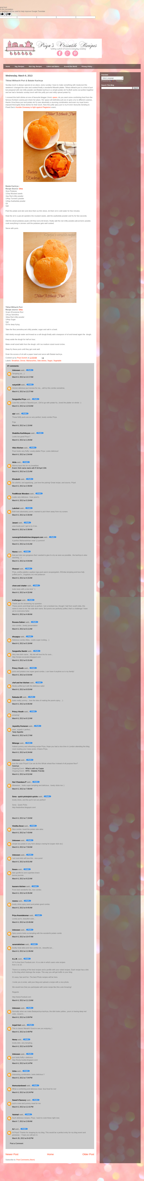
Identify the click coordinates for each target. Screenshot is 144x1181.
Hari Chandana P (19, 782)
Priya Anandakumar (20, 915)
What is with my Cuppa (34, 768)
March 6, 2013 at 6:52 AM (22, 774)
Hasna (15, 552)
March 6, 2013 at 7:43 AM (22, 833)
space (55, 97)
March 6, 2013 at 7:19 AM (22, 818)
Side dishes (41, 361)
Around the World (70, 66)
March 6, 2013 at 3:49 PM (22, 1032)
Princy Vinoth (18, 668)
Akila (14, 462)
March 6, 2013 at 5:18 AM (22, 643)
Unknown (16, 370)
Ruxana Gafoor (18, 622)
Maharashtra (31, 361)
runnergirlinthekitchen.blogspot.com (27, 537)
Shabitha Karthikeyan (21, 433)
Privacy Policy (87, 66)
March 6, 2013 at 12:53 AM (22, 406)
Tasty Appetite (17, 732)
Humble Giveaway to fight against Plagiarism (33, 107)
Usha (14, 1071)
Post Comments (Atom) (25, 1160)
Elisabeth (16, 479)
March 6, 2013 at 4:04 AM (22, 561)
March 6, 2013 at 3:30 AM (22, 515)
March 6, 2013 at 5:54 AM (22, 675)
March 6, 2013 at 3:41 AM (22, 544)
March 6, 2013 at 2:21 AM (22, 471)
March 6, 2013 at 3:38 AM (22, 529)
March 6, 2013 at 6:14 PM (22, 1063)
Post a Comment (16, 1143)
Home (8, 66)
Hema (14, 1040)
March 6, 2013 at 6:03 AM (22, 689)
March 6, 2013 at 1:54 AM (22, 454)
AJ (13, 1129)
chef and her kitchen (20, 683)
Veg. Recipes (19, 66)
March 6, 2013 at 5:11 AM (22, 629)
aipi (13, 414)
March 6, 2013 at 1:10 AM (22, 425)
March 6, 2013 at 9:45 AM (22, 908)
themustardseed (19, 1086)
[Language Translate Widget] (112, 78)
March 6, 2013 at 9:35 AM (22, 893)
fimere (15, 869)
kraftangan (16, 600)
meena (15, 901)
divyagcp (16, 637)
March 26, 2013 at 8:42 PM (22, 1138)
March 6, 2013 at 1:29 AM (22, 440)
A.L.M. (15, 959)
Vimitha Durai (18, 826)
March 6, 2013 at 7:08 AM (22, 789)
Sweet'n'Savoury (19, 1100)
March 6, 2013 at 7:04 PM (22, 1078)
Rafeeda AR (17, 697)
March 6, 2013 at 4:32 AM (22, 592)
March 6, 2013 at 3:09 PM (22, 1017)
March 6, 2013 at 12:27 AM (22, 391)
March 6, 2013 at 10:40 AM (22, 922)
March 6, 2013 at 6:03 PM (22, 1046)
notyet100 (16, 385)
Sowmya (15, 766)
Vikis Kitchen (17, 448)
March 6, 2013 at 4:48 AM (22, 614)
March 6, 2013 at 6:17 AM (22, 735)
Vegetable (57, 361)
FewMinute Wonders (20, 494)
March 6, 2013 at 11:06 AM (22, 951)
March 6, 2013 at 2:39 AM (22, 486)
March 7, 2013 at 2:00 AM (22, 1121)
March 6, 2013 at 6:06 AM (22, 704)
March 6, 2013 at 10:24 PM (22, 1092)
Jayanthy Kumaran (20, 726)
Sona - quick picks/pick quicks (25, 797)
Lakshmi (15, 508)
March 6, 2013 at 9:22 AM (22, 879)
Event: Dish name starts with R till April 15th (29, 468)
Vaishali (15, 1115)
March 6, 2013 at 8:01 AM (22, 862)
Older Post (88, 1154)
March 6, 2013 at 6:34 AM (22, 752)
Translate (117, 81)
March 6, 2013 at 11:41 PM (22, 1107)
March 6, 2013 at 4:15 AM (22, 578)
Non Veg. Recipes (35, 66)
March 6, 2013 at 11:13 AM (22, 1000)
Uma (21, 189)
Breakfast (15, 361)
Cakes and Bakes (53, 66)
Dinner (22, 361)
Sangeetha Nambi (19, 651)
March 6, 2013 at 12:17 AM (22, 377)
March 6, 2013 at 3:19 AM (22, 500)
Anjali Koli (16, 1025)
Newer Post (12, 1154)
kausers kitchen (19, 886)
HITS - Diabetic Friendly (34, 771)
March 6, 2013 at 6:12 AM (22, 718)
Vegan (49, 361)
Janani (15, 523)
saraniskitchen (18, 944)
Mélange (15, 743)
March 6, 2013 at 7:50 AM (22, 847)
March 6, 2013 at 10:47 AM (22, 937)
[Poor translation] (8, 14)
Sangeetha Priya (19, 399)
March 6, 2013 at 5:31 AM (22, 660)
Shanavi (15, 569)
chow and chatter (19, 586)
